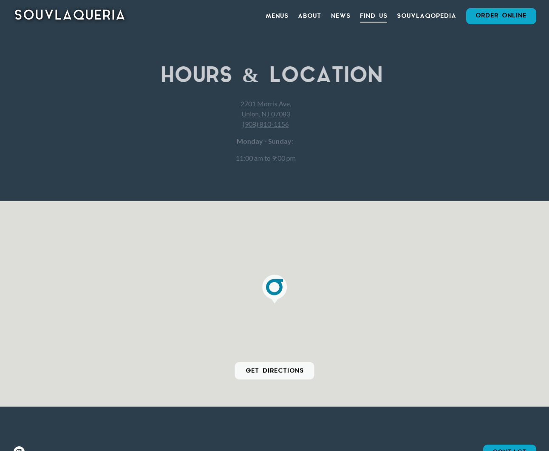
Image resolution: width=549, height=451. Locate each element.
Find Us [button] (374, 16)
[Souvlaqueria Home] (70, 15)
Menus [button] (277, 16)
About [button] (309, 16)
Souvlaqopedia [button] (426, 16)
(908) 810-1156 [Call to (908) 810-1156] (263, 124)
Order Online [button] (500, 16)
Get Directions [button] (275, 371)
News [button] (341, 16)
